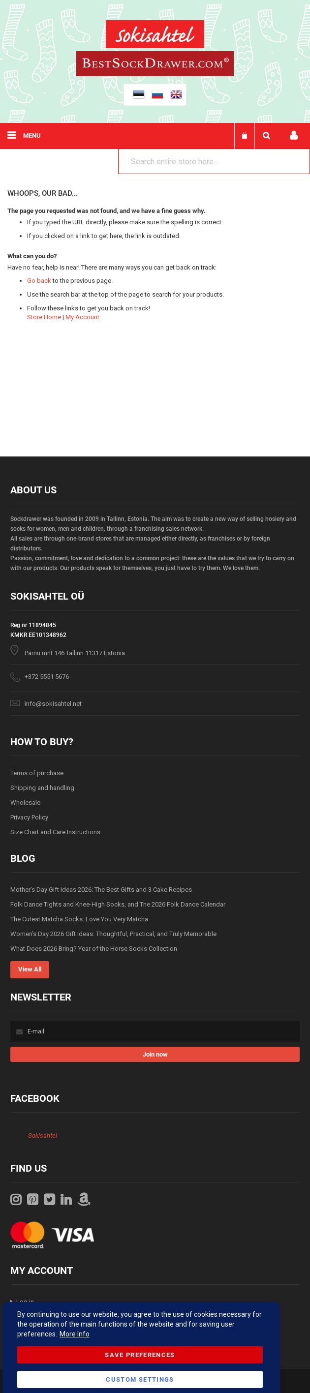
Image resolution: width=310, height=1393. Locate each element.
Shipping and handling (42, 787)
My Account (82, 317)
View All (29, 969)
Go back (39, 280)
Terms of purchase (36, 773)
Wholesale (25, 802)
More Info (75, 1334)
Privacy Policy (29, 817)
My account (294, 135)
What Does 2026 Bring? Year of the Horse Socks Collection (93, 948)
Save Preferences (140, 1355)
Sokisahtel (42, 1135)
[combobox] (214, 161)
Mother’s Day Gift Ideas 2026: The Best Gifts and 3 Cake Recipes (101, 889)
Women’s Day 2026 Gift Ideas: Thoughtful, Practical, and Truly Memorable (113, 934)
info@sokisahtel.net (53, 703)
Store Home (44, 317)
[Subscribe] (155, 1054)
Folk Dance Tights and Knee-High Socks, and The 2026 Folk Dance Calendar (117, 904)
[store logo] (155, 35)
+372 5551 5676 (47, 676)
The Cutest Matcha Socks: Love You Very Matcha (79, 919)
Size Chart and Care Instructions (55, 832)
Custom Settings (140, 1379)
